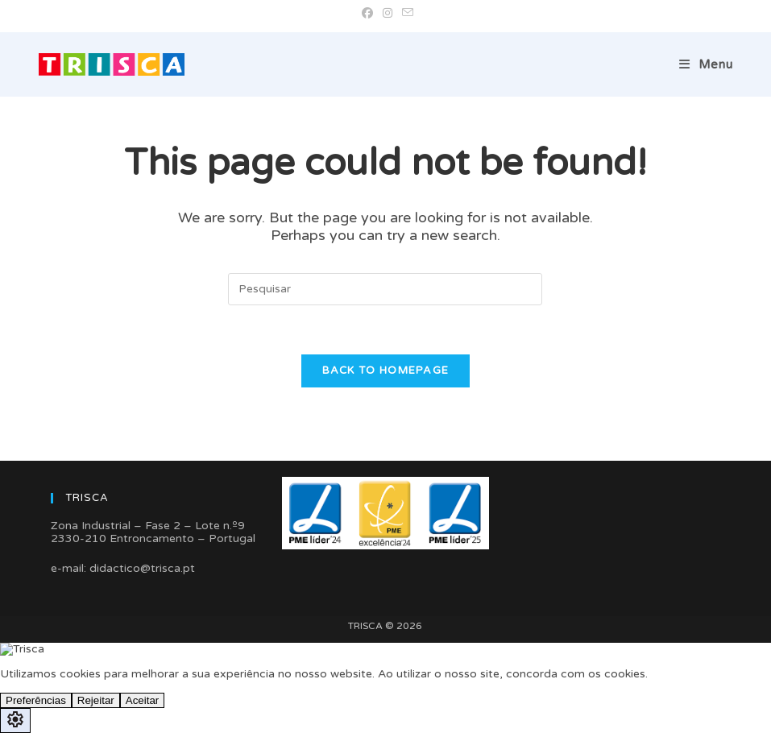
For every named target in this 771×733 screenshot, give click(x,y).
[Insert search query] (385, 289)
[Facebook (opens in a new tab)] (367, 13)
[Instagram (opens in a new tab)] (387, 13)
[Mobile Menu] (706, 64)
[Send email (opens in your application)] (405, 13)
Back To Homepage (386, 370)
